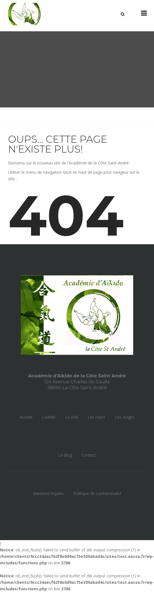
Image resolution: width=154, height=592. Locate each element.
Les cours (96, 417)
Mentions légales (48, 493)
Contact (88, 455)
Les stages (125, 417)
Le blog (65, 455)
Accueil (26, 417)
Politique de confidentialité (97, 493)
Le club (71, 417)
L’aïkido (49, 417)
